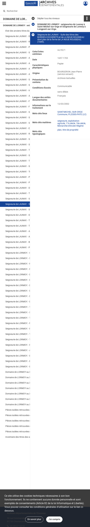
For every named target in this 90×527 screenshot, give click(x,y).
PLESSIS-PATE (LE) (77, 114)
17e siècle (70, 123)
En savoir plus (34, 519)
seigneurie (62, 121)
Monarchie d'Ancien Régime (70, 126)
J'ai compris (54, 519)
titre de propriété (70, 130)
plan (59, 130)
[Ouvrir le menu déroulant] (4, 4)
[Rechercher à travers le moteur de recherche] (42, 11)
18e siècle (80, 123)
